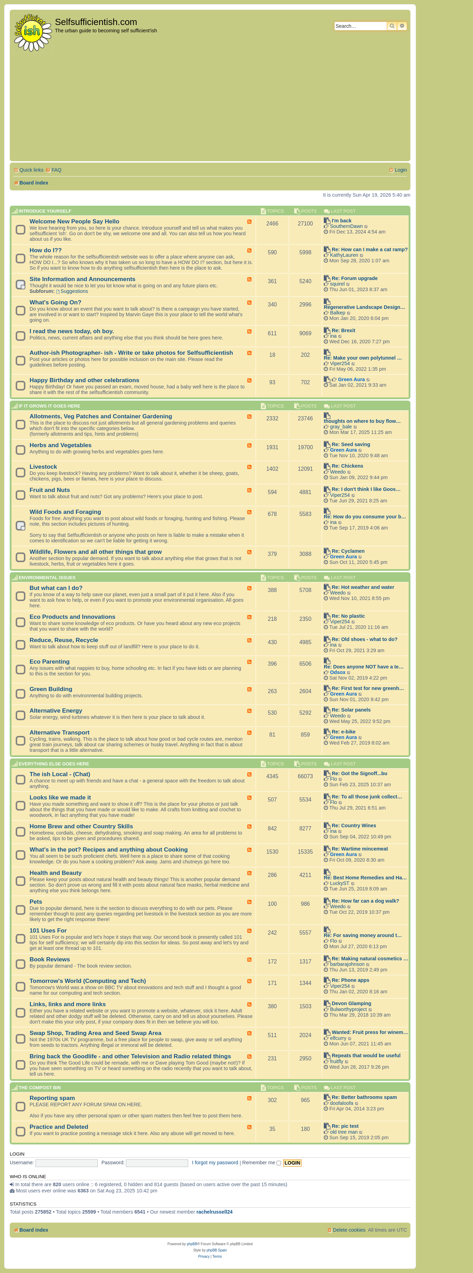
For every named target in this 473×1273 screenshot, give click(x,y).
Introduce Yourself (45, 211)
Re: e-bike (343, 731)
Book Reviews (50, 959)
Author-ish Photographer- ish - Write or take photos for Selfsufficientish (131, 352)
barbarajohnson (347, 964)
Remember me (261, 1162)
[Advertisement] (210, 107)
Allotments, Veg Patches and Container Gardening (101, 416)
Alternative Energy (56, 710)
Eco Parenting (50, 661)
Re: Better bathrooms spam (364, 1097)
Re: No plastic (348, 616)
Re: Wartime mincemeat (360, 849)
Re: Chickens (347, 466)
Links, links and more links (68, 1004)
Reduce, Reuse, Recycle (64, 639)
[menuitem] (53, 170)
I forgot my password (215, 1162)
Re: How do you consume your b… (365, 516)
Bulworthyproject (348, 1009)
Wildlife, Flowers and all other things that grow (96, 551)
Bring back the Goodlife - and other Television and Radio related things (130, 1056)
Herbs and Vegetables (60, 445)
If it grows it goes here (49, 406)
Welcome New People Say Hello (74, 221)
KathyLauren (344, 255)
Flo (333, 779)
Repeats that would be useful (366, 1055)
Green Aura (351, 379)
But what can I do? (56, 587)
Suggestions (72, 291)
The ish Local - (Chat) (60, 774)
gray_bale (341, 426)
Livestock (43, 466)
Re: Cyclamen (348, 551)
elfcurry (338, 1038)
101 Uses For (48, 930)
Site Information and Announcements (82, 279)
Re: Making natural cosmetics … (370, 958)
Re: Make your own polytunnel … (363, 358)
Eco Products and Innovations (72, 616)
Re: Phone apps (350, 980)
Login (17, 1154)
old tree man (344, 1132)
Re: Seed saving (351, 444)
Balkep (337, 312)
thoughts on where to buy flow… (362, 421)
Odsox (338, 672)
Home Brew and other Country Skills (81, 826)
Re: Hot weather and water (363, 587)
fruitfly (336, 1061)
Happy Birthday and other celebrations (84, 380)
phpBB (192, 1244)
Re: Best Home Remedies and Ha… (365, 877)
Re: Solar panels (351, 710)
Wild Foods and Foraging (65, 511)
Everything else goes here (54, 763)
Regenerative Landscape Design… (364, 307)
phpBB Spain (217, 1250)
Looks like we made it (60, 797)
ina (333, 336)
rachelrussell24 (215, 1212)
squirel (337, 284)
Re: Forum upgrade (355, 278)
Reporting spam (52, 1097)
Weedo (338, 472)
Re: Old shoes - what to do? (365, 639)
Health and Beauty (56, 872)
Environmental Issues (47, 577)
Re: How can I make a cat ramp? (370, 249)
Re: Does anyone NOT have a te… (364, 667)
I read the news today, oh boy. (72, 331)
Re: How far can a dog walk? (365, 901)
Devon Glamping (351, 1003)
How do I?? (46, 250)
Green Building (51, 688)
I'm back (342, 220)
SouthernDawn (346, 226)
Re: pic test (345, 1126)
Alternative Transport (60, 732)
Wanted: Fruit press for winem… (370, 1032)
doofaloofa (341, 1103)
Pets (36, 901)
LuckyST (340, 883)
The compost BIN (40, 1087)
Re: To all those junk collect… (367, 796)
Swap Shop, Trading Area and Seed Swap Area (95, 1032)
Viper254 (340, 363)
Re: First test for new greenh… (368, 688)
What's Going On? (55, 302)
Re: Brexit (343, 330)
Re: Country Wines (354, 825)
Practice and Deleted (59, 1126)
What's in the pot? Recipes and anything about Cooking (109, 849)
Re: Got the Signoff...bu (359, 773)
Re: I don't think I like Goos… (366, 489)
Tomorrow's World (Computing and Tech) (88, 980)
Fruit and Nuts (50, 489)
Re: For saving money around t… (363, 935)
